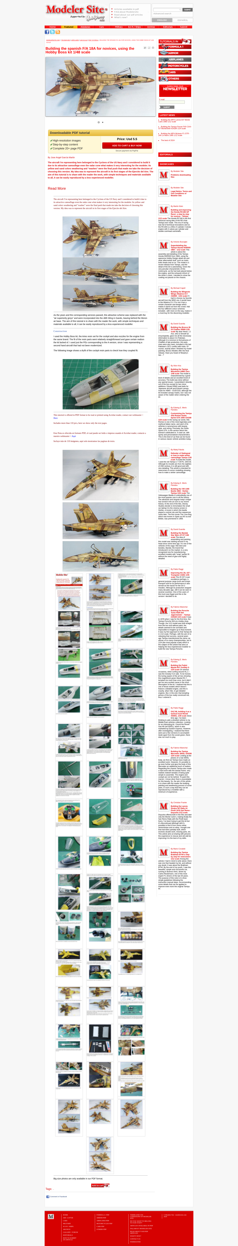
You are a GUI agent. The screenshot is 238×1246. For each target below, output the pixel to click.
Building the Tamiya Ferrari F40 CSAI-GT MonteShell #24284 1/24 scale (175, 128)
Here (56, 418)
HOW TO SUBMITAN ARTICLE (69, 1239)
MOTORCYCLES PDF (104, 1223)
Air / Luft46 (68, 1218)
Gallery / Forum (70, 1232)
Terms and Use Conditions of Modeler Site (140, 1216)
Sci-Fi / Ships (68, 1226)
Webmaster (135, 1242)
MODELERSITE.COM (53, 40)
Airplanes (75, 40)
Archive (66, 1229)
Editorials (68, 1235)
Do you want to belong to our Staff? (140, 1222)
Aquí (74, 436)
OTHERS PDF (102, 1229)
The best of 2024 (168, 140)
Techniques (65, 40)
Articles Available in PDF (141, 1226)
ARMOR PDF (101, 1218)
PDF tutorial (93, 40)
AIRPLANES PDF (103, 1221)
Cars (65, 1221)
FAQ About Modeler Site (141, 1228)
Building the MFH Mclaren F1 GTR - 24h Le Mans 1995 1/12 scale (174, 134)
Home (65, 1215)
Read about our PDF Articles (139, 1232)
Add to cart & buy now (127, 145)
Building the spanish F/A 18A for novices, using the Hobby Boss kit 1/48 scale (90, 50)
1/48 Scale (84, 40)
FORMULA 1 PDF (103, 1215)
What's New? (135, 1236)
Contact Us (135, 1239)
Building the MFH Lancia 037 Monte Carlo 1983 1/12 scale (174, 121)
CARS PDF (100, 1226)
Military (67, 1223)
